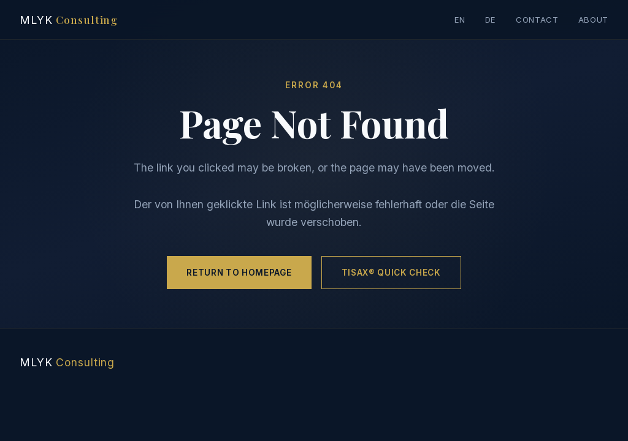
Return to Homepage (238, 272)
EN (459, 19)
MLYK (69, 19)
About (593, 19)
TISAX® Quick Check (391, 272)
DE (490, 19)
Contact (537, 19)
